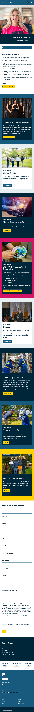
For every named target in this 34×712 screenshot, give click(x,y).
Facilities (3, 701)
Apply (5, 665)
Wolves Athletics (21, 703)
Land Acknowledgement (7, 710)
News (3, 703)
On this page (5, 47)
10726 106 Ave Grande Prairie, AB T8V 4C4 (5, 686)
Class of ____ (5, 568)
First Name (4, 509)
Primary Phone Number (7, 553)
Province (4, 538)
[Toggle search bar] (28, 2)
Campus (4, 582)
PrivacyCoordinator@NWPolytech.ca (22, 616)
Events (3, 699)
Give (29, 665)
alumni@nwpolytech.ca (10, 654)
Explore (16, 665)
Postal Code (5, 545)
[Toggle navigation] (31, 2)
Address (4, 523)
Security (19, 701)
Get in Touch (6, 490)
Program (4, 575)
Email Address (5, 560)
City (3, 531)
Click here (5, 285)
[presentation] (11, 621)
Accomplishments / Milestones (9, 590)
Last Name (4, 516)
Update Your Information (8, 86)
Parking (19, 699)
